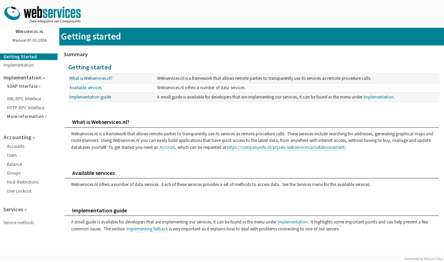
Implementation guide (90, 97)
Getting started (89, 67)
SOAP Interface (22, 86)
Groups (13, 173)
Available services (85, 88)
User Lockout (19, 191)
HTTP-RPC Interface (25, 108)
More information (25, 116)
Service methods (18, 223)
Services (13, 209)
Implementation (18, 65)
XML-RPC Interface (24, 99)
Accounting (17, 137)
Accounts (15, 146)
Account (167, 147)
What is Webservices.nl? (91, 78)
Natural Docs (433, 258)
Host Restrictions (23, 182)
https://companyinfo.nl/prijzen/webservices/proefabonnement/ (286, 147)
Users (12, 155)
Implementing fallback (147, 229)
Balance (14, 164)
